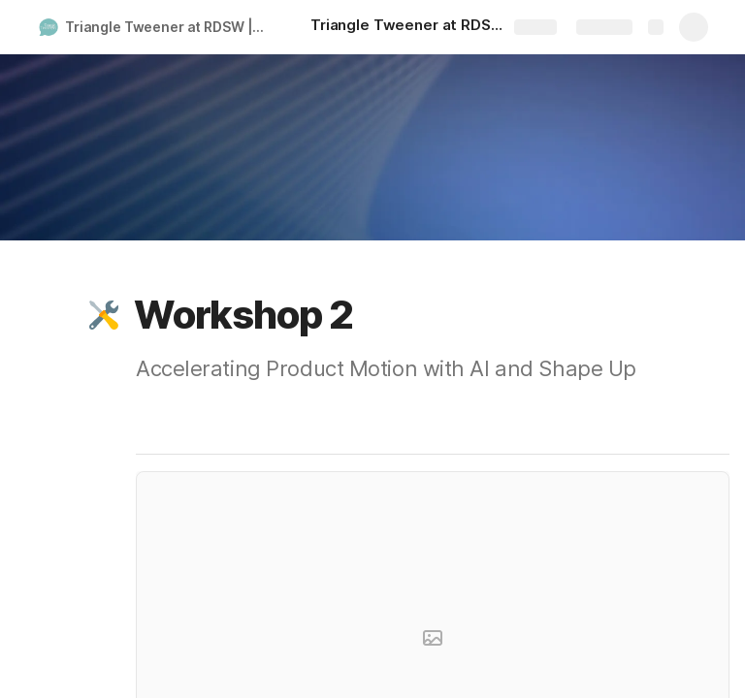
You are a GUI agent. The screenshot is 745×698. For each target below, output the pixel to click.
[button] (103, 315)
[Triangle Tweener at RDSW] (407, 27)
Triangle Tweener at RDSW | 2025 (168, 26)
